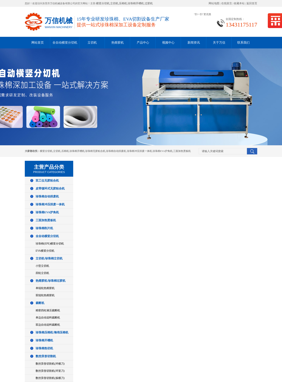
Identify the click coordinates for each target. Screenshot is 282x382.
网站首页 (37, 42)
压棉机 (123, 3)
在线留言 (226, 3)
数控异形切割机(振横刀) (50, 378)
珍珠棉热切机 (44, 348)
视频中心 (168, 42)
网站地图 (214, 3)
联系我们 (243, 42)
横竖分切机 (103, 3)
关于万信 (219, 42)
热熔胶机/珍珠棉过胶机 (50, 280)
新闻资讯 (193, 42)
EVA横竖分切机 (45, 250)
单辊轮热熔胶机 (45, 288)
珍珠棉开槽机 (136, 3)
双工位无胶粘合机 (47, 180)
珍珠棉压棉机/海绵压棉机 (52, 332)
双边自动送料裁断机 (48, 324)
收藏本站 (239, 3)
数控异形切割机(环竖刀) (50, 370)
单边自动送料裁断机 (48, 317)
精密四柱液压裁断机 (48, 310)
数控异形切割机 (46, 356)
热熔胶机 (117, 42)
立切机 (114, 3)
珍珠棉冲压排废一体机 (139, 151)
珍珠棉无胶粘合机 (95, 151)
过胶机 (149, 3)
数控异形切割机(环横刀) (50, 363)
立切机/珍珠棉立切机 (49, 258)
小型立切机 (42, 265)
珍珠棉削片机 (44, 228)
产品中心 (143, 42)
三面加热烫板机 (182, 151)
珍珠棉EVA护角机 (163, 151)
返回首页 (251, 3)
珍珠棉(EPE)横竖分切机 (50, 243)
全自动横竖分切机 (64, 42)
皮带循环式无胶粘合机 (50, 188)
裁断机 (40, 303)
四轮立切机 (42, 273)
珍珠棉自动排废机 (116, 151)
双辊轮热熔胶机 (45, 295)
